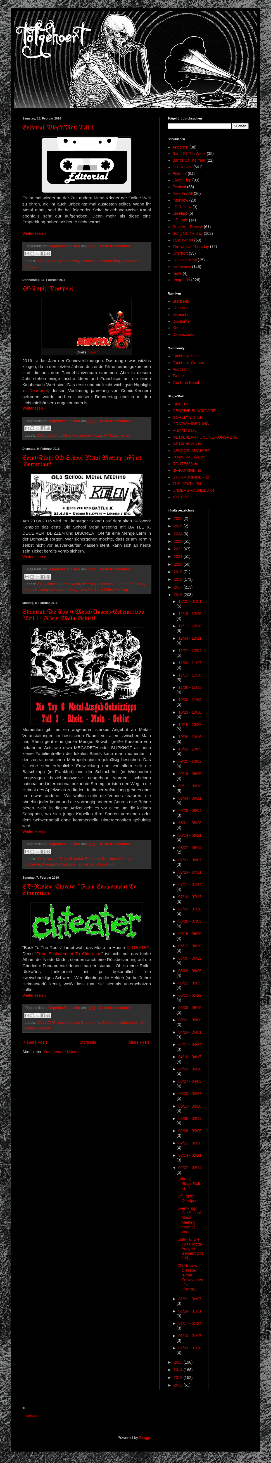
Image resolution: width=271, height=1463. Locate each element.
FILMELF (181, 404)
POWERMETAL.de (189, 457)
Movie (97, 436)
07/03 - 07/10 (189, 909)
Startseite (88, 1042)
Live (82, 590)
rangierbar (85, 864)
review (125, 436)
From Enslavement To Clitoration (68, 953)
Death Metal (69, 261)
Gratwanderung (108, 261)
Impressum (32, 1415)
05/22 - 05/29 (189, 983)
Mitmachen (182, 314)
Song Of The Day (188, 233)
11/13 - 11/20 (189, 675)
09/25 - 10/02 (189, 761)
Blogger (145, 1437)
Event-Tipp (125, 584)
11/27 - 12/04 (189, 650)
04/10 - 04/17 (189, 1057)
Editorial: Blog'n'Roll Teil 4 (58, 128)
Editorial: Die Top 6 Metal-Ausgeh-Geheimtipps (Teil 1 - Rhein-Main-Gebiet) (83, 615)
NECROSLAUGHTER (192, 450)
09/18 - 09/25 (189, 773)
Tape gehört (183, 240)
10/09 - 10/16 (189, 737)
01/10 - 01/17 (189, 1335)
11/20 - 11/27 (189, 663)
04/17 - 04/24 (189, 1044)
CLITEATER (138, 947)
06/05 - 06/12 (189, 958)
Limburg (71, 590)
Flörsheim (92, 859)
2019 (179, 572)
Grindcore (109, 1023)
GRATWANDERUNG (191, 424)
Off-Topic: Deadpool (47, 289)
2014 (179, 1370)
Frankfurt (109, 859)
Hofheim (124, 859)
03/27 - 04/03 (189, 1081)
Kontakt (179, 328)
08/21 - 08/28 (189, 823)
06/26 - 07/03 (189, 921)
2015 (179, 1362)
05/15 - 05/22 (189, 995)
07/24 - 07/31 (189, 872)
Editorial (87, 261)
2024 (179, 534)
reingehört (181, 280)
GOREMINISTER (188, 417)
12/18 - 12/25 (189, 613)
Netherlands (129, 1023)
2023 (179, 541)
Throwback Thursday (191, 246)
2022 (179, 549)
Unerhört (180, 253)
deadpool (54, 436)
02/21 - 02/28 (189, 1143)
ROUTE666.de (185, 464)
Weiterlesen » (34, 233)
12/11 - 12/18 (189, 626)
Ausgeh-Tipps (57, 859)
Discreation (106, 584)
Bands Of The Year (189, 160)
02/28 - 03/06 (189, 1131)
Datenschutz (183, 334)
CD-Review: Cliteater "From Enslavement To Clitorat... (190, 1277)
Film (66, 436)
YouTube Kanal (186, 382)
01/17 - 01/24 (189, 1323)
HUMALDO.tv (184, 430)
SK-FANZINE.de (187, 470)
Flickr (93, 352)
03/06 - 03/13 (189, 1118)
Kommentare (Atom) (61, 1052)
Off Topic (111, 436)
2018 (179, 579)
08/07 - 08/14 (189, 847)
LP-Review (182, 207)
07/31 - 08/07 (189, 860)
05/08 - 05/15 (189, 1007)
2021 (179, 556)
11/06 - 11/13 (189, 687)
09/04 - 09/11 (189, 798)
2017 (179, 587)
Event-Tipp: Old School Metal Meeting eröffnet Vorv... (189, 1220)
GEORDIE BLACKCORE (194, 410)
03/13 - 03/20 (189, 1106)
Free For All (183, 193)
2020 (179, 564)
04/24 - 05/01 (189, 1032)
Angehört (181, 147)
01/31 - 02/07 (189, 1299)
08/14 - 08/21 (189, 835)
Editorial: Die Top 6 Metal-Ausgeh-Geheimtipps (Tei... (190, 1248)
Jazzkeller (32, 864)
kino (75, 436)
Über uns (181, 308)
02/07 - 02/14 (189, 1167)
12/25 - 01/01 (189, 601)
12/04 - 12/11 (189, 638)
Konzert (61, 864)
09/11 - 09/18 (189, 786)
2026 (179, 518)
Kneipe (47, 864)
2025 (179, 526)
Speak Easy (104, 864)
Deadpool (38, 390)
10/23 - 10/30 (189, 712)
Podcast (180, 369)
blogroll (52, 261)
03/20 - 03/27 (189, 1093)
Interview (180, 200)
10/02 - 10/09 (189, 749)
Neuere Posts (35, 1042)
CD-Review (55, 1023)
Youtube (31, 267)
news (177, 273)
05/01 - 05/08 (189, 1020)
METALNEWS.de (188, 444)
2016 (41, 261)
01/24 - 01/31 (189, 1311)
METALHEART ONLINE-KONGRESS (205, 437)
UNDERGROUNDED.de (194, 490)
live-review (182, 266)
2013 (179, 1377)
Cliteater (72, 1023)
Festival (179, 187)
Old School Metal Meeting (108, 590)
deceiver (88, 584)
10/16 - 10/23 (189, 724)
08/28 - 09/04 (189, 810)
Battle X (53, 584)
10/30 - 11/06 (189, 699)
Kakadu (41, 590)
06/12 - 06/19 (189, 946)
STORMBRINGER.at (191, 477)
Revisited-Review (188, 226)
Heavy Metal (131, 261)
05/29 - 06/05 (189, 971)
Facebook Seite (186, 356)
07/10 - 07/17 (189, 897)
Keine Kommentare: (115, 246)
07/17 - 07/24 (189, 884)
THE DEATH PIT (187, 484)
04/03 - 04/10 (189, 1069)
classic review (185, 260)
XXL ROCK (182, 497)
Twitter (178, 376)
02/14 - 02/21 (189, 1155)
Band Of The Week (189, 153)
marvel (85, 436)
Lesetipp (180, 213)
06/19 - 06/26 (189, 933)
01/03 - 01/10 (189, 1348)
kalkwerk (56, 590)
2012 (179, 1385)
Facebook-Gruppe (188, 362)
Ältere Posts (139, 1042)
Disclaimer (182, 321)
